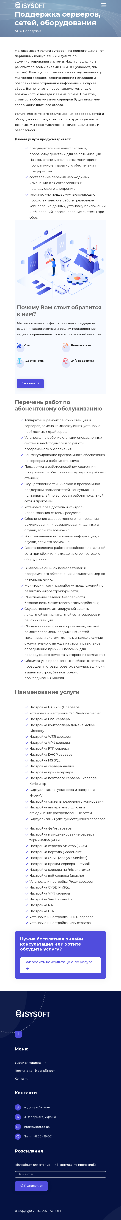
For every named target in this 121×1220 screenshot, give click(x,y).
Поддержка (32, 31)
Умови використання (30, 1062)
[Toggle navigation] (104, 5)
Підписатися (31, 1185)
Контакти (22, 1078)
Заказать (30, 383)
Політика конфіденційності (35, 1070)
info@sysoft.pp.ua (32, 1127)
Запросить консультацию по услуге (58, 965)
